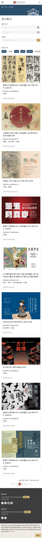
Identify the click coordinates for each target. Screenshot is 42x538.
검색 (38, 40)
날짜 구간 (4, 24)
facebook (2, 503)
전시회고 (11, 7)
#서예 (4, 51)
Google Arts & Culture (11, 503)
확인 (38, 535)
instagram (5, 503)
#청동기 (29, 51)
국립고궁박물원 (19, 2)
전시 (6, 7)
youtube (8, 503)
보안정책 (12, 531)
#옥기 (23, 51)
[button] (36, 2)
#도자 (16, 51)
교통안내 (26, 497)
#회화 (10, 51)
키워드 (4, 37)
